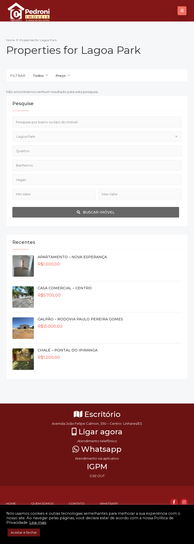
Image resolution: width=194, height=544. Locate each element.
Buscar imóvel (96, 212)
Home (10, 40)
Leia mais (37, 522)
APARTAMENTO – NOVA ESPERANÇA (72, 257)
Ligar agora (97, 431)
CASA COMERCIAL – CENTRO (65, 288)
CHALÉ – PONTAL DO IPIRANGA (68, 350)
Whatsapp (97, 449)
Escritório (97, 414)
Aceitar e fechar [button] (24, 532)
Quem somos (42, 503)
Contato (77, 503)
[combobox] (40, 75)
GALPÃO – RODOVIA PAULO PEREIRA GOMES (80, 319)
